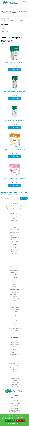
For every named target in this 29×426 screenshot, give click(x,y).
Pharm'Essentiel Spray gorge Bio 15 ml (14, 91)
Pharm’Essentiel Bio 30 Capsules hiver (14, 149)
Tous (3, 28)
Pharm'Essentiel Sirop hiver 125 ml (14, 62)
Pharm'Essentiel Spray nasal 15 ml (14, 120)
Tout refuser (20, 420)
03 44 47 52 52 (16, 403)
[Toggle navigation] (24, 2)
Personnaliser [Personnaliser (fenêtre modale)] (15, 423)
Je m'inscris (24, 198)
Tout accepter (10, 420)
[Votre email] (10, 198)
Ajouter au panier (14, 69)
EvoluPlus (5, 31)
